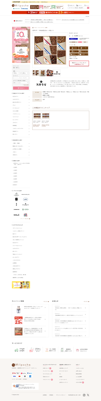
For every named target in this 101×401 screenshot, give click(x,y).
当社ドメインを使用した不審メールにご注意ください (41, 21)
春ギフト (14, 233)
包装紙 (60, 376)
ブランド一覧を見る (24, 218)
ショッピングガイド (80, 379)
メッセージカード (63, 379)
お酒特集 (14, 263)
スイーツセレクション (17, 245)
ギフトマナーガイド (63, 371)
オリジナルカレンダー (47, 373)
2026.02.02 (27, 21)
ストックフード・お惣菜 (43, 27)
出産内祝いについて (63, 368)
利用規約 (51, 395)
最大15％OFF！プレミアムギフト (20, 236)
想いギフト (15, 251)
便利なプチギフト (16, 268)
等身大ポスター (46, 376)
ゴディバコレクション (17, 228)
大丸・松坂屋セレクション (18, 239)
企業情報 (45, 395)
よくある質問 (79, 376)
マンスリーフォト (46, 371)
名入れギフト (15, 242)
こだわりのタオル (16, 260)
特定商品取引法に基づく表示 (74, 395)
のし (60, 373)
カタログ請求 (79, 382)
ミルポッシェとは (79, 368)
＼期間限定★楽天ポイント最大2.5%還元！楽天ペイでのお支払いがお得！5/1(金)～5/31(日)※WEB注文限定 (33, 319)
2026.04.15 (58, 19)
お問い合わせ (79, 371)
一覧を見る (45, 301)
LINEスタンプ (46, 368)
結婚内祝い (15, 271)
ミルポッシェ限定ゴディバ (18, 231)
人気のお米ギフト (16, 265)
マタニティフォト (46, 379)
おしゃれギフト (16, 257)
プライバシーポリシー (60, 395)
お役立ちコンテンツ (63, 382)
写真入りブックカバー (17, 254)
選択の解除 (26, 84)
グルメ (36, 27)
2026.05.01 (27, 19)
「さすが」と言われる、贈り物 (19, 274)
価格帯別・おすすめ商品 (18, 277)
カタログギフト (16, 248)
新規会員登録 (79, 373)
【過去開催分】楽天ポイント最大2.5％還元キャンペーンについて (69, 315)
